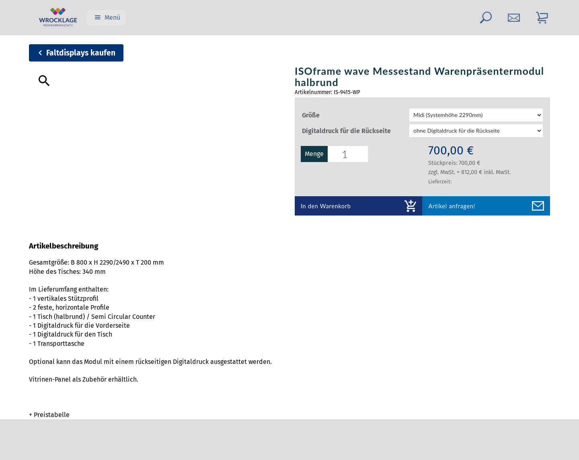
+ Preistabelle (49, 415)
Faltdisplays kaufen (80, 53)
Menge (323, 154)
